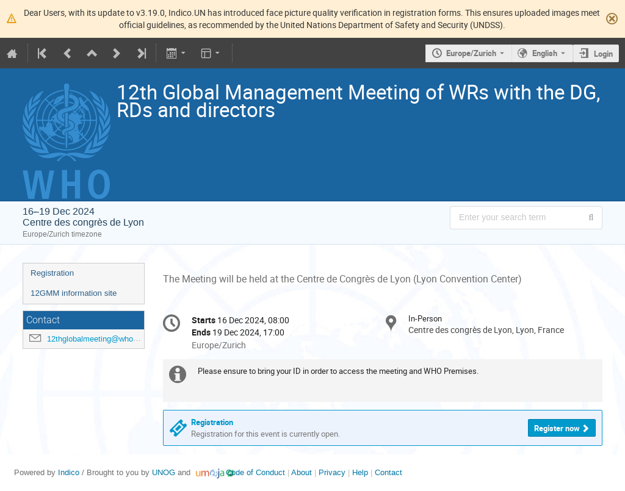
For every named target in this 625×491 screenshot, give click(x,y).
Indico (68, 472)
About (301, 472)
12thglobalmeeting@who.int (95, 339)
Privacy (332, 472)
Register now (557, 428)
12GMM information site (74, 293)
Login (603, 53)
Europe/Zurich (471, 53)
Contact (388, 472)
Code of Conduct (255, 472)
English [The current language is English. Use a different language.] (544, 53)
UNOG (163, 472)
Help (360, 472)
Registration (52, 273)
